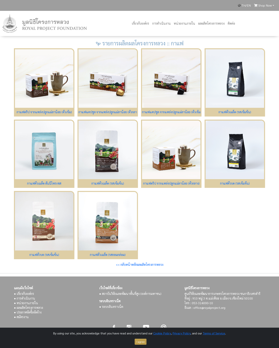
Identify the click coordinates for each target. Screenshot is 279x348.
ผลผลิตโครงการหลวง (211, 23)
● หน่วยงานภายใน (26, 303)
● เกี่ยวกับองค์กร (24, 294)
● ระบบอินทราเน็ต (111, 307)
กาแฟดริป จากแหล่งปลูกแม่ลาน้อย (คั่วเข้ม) (44, 112)
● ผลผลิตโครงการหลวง (28, 308)
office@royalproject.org (209, 308)
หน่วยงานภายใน (184, 23)
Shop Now (263, 5)
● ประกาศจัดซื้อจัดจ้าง (27, 312)
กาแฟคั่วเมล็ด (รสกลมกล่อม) (108, 255)
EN (249, 5)
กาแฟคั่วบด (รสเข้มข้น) (235, 183)
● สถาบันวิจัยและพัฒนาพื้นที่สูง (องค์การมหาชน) (130, 294)
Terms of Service (214, 333)
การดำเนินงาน (161, 23)
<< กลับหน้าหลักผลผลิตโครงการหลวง (139, 265)
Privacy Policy (181, 333)
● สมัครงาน (21, 317)
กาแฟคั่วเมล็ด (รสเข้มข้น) (235, 112)
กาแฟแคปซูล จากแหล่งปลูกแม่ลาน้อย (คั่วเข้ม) (172, 112)
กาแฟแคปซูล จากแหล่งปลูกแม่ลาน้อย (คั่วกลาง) (108, 112)
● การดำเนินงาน (24, 298)
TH (243, 5)
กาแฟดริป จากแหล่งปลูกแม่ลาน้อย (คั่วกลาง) (171, 183)
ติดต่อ (231, 23)
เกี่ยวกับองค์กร (140, 23)
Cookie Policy (162, 333)
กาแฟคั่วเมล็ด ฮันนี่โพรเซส (44, 183)
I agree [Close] (140, 341)
